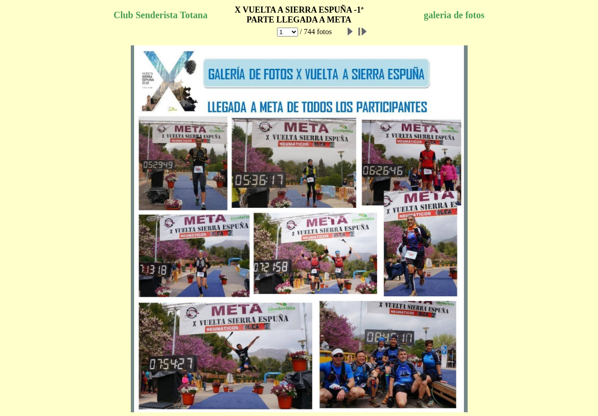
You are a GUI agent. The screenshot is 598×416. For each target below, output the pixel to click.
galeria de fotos (454, 15)
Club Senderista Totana (160, 15)
